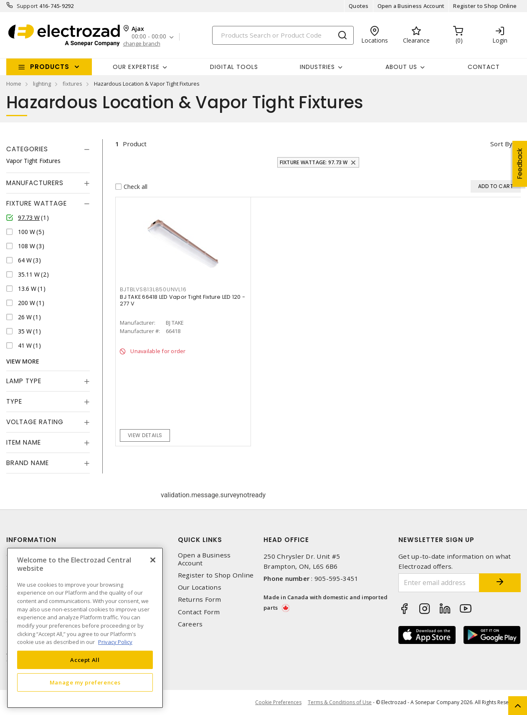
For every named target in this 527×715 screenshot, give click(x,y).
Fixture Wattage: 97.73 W (314, 162)
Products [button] (49, 66)
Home (13, 83)
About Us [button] (401, 67)
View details (145, 435)
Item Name (23, 442)
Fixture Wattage (36, 203)
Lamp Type (23, 381)
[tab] (48, 149)
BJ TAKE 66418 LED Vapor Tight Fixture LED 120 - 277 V (182, 300)
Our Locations (199, 587)
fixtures (72, 83)
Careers (190, 624)
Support (27, 6)
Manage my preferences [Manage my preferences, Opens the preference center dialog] (85, 682)
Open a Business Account (411, 6)
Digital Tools (234, 67)
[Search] (283, 35)
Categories (27, 149)
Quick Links (200, 539)
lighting (42, 83)
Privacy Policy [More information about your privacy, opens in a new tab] (115, 642)
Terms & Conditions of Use (340, 702)
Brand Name (27, 462)
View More (22, 361)
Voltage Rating (34, 421)
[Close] (153, 560)
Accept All (85, 660)
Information (31, 539)
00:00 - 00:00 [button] (149, 36)
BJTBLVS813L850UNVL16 (153, 289)
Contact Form (199, 612)
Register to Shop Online (485, 6)
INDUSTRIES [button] (317, 67)
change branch (141, 44)
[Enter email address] (438, 582)
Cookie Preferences (278, 702)
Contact (484, 67)
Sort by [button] (501, 144)
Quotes (359, 6)
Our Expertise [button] (136, 67)
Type (14, 401)
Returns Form (199, 599)
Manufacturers (34, 182)
